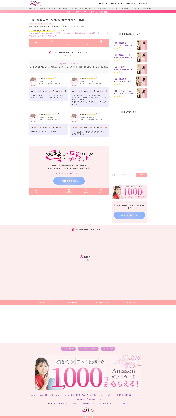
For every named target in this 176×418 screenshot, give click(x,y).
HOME (33, 395)
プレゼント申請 (73, 302)
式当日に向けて (55, 395)
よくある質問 (43, 395)
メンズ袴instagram (88, 349)
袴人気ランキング (102, 302)
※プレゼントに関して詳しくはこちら (69, 173)
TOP (36, 42)
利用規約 (93, 395)
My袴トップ (43, 302)
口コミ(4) (53, 42)
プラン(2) (85, 42)
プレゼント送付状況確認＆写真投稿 (75, 395)
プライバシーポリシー (107, 395)
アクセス (101, 42)
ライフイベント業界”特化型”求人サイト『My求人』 (110, 403)
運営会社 (120, 395)
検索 (141, 175)
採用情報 (128, 395)
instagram (68, 349)
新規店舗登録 (79, 399)
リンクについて (139, 395)
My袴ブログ (132, 302)
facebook (108, 349)
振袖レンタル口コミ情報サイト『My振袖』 (74, 403)
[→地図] (81, 27)
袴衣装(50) (69, 42)
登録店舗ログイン (94, 399)
